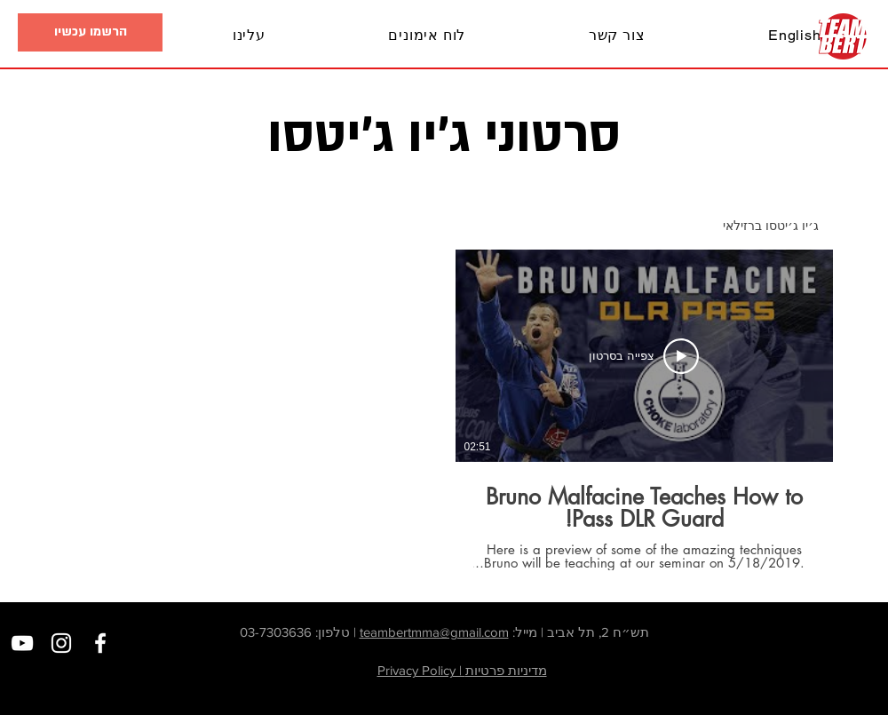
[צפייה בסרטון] (644, 356)
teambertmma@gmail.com (434, 632)
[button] (81, 35)
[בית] (843, 36)
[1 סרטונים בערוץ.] (444, 410)
